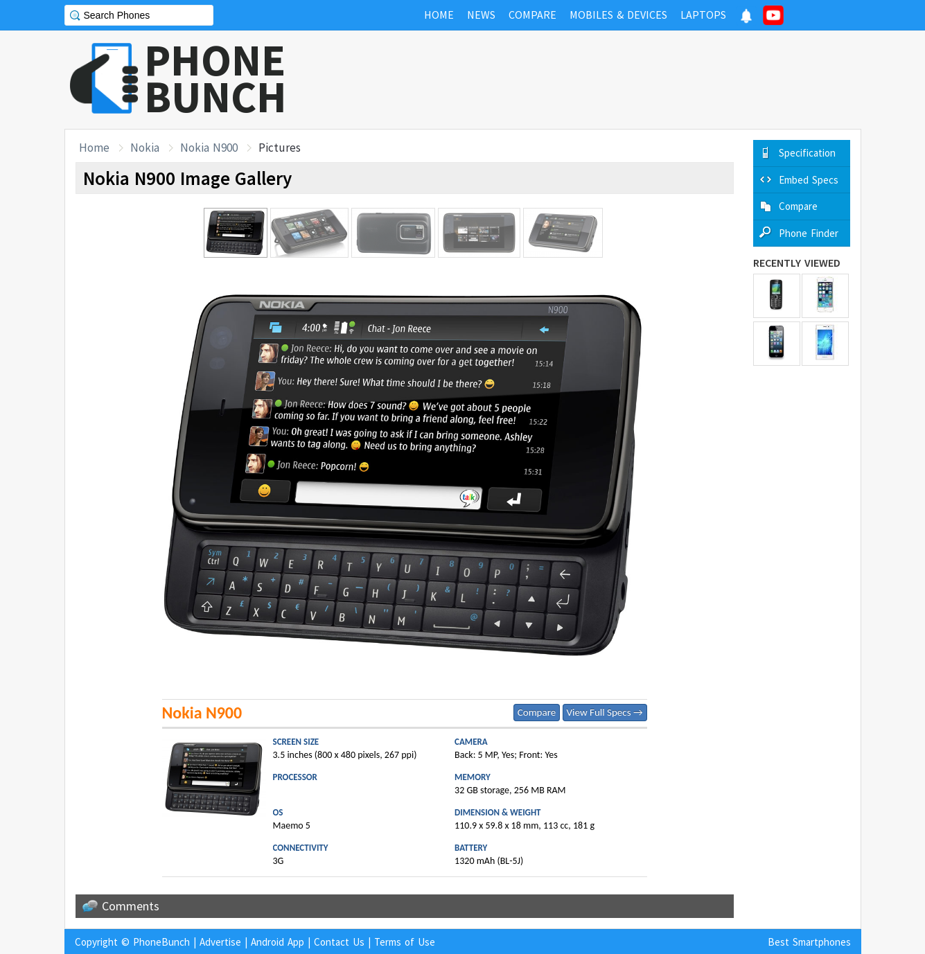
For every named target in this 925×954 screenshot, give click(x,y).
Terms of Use (404, 941)
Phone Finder (808, 233)
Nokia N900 (209, 147)
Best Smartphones (809, 941)
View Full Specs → (605, 712)
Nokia (144, 147)
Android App (277, 941)
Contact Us (339, 941)
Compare (537, 712)
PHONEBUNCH (215, 78)
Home (94, 147)
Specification (807, 152)
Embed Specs (808, 179)
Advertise (220, 941)
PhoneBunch (161, 941)
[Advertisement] (609, 79)
